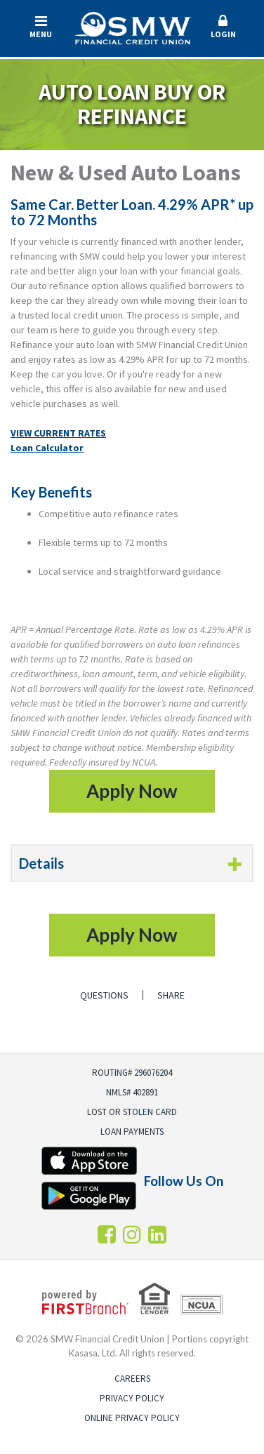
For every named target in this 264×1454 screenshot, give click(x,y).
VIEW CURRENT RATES (58, 433)
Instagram (132, 1234)
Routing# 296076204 (132, 1072)
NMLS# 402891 (132, 1092)
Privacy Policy (132, 1398)
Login (224, 26)
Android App (89, 1196)
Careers (132, 1378)
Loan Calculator (47, 447)
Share (171, 995)
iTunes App (89, 1161)
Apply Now (132, 791)
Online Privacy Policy (132, 1417)
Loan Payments (132, 1131)
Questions (104, 995)
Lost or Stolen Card (132, 1111)
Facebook (107, 1234)
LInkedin (157, 1234)
